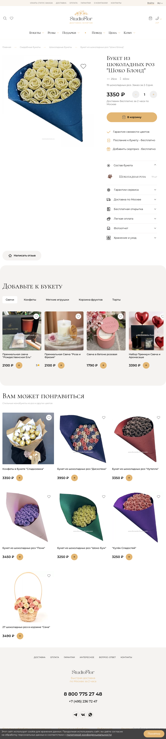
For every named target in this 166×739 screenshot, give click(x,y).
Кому (128, 33)
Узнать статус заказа (41, 3)
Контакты (116, 3)
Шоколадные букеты (60, 47)
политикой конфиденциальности (89, 734)
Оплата (73, 3)
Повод (97, 33)
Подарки (69, 33)
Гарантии (86, 3)
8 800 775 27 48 (83, 694)
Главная (6, 47)
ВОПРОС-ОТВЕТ (107, 657)
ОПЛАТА (54, 657)
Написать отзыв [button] (22, 256)
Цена (113, 33)
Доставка (61, 3)
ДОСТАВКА (39, 657)
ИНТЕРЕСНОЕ (87, 657)
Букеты (35, 33)
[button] (5, 17)
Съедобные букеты (30, 47)
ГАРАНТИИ (69, 657)
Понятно (154, 733)
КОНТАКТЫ (126, 657)
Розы (51, 33)
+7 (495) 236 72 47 (83, 701)
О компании (101, 3)
